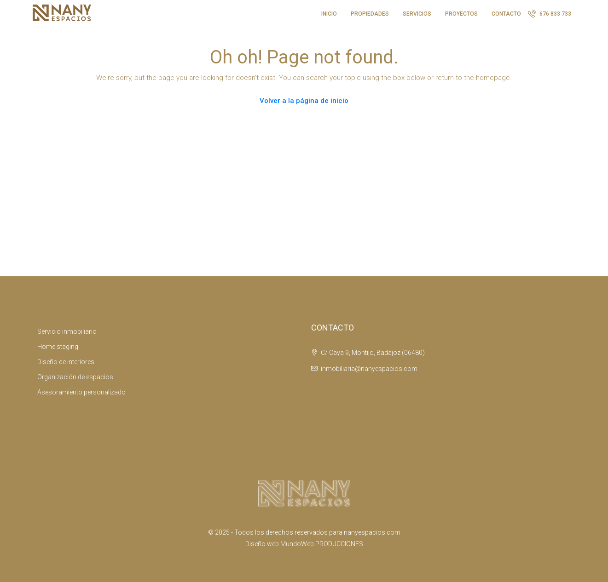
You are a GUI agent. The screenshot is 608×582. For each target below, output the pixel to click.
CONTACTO (506, 14)
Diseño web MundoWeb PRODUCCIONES (304, 544)
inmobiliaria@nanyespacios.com (369, 368)
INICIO (329, 14)
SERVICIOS (417, 14)
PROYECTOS (461, 14)
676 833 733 (549, 13)
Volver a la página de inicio (304, 101)
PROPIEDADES (370, 14)
